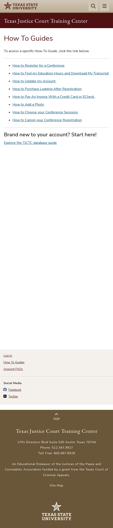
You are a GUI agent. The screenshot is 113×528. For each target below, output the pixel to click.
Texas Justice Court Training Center (46, 20)
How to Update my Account (34, 81)
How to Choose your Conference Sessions (45, 112)
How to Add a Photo (28, 104)
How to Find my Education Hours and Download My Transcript (61, 73)
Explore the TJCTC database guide (30, 142)
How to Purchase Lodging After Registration (47, 89)
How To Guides (13, 362)
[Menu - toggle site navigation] (104, 6)
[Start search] (93, 6)
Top (56, 417)
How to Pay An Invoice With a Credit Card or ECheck (54, 96)
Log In (7, 356)
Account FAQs (13, 369)
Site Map (56, 485)
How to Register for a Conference (39, 65)
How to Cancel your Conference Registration (47, 120)
